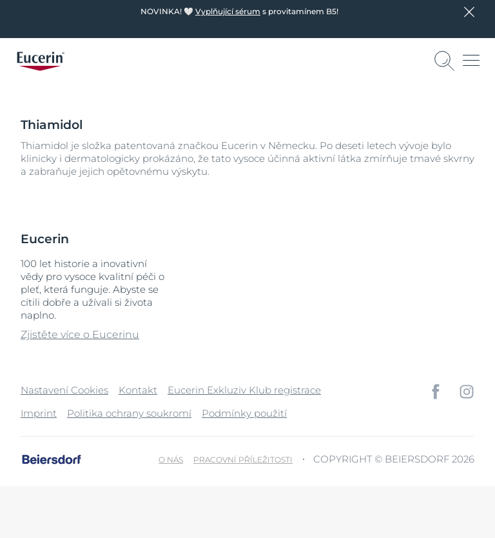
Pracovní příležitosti (243, 459)
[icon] (435, 391)
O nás (171, 459)
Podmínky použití (244, 413)
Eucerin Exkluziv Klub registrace (244, 390)
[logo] (40, 61)
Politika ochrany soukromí (129, 413)
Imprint (39, 413)
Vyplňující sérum (227, 11)
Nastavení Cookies (64, 390)
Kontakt (138, 390)
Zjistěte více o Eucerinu (80, 334)
